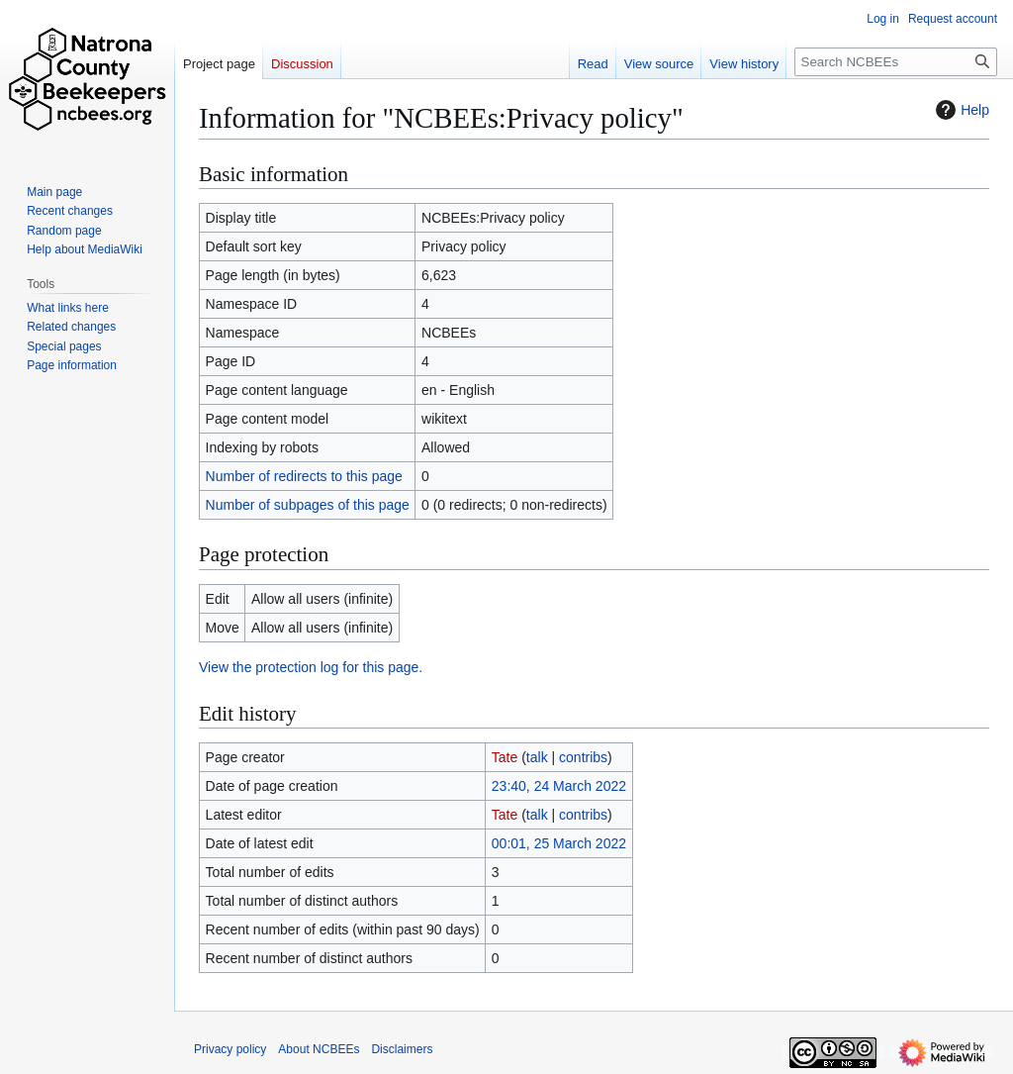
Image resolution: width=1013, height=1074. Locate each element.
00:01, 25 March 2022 (559, 843)
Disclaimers (401, 1049)
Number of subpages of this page (308, 505)
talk (537, 757)
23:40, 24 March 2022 (559, 786)
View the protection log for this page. (310, 667)
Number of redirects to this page (304, 476)
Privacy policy (230, 1049)
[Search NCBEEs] (895, 62)
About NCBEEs (318, 1049)
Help (960, 110)
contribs (583, 757)
